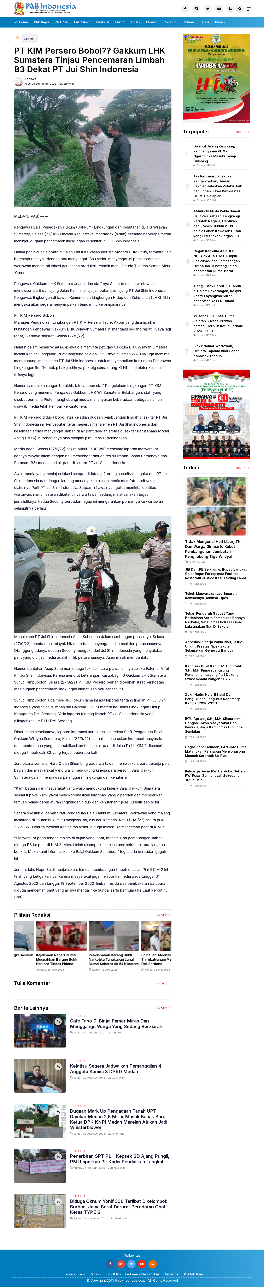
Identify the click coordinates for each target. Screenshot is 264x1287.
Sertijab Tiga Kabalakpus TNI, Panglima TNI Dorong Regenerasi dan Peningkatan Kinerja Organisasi (39, 961)
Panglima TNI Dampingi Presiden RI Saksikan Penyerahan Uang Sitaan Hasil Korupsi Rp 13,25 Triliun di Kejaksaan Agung (92, 963)
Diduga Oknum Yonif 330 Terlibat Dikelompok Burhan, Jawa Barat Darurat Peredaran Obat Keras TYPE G (119, 1206)
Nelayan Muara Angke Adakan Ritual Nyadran (145, 957)
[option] (40, 948)
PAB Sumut (82, 22)
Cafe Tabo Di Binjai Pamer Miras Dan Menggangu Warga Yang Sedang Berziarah (116, 1023)
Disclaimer (172, 1274)
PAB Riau (61, 22)
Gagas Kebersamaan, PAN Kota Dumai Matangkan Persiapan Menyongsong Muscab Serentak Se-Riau (216, 751)
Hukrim (120, 22)
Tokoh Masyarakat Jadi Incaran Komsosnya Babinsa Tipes (211, 595)
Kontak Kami (194, 1274)
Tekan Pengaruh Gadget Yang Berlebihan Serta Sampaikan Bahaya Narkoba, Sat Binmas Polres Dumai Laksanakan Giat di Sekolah (215, 619)
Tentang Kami (74, 1274)
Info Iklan (113, 1274)
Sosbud (170, 22)
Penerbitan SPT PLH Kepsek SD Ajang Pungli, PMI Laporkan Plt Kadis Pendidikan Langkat (119, 1158)
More (219, 22)
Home (21, 22)
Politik (135, 22)
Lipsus (204, 22)
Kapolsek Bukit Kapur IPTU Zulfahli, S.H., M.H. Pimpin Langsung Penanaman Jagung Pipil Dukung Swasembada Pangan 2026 (214, 672)
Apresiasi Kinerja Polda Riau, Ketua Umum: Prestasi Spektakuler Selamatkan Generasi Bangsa (213, 646)
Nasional (102, 22)
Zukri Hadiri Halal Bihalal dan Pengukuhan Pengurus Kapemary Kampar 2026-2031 (212, 698)
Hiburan (188, 22)
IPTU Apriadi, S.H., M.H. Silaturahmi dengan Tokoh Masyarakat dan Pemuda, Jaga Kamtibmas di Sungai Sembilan (214, 725)
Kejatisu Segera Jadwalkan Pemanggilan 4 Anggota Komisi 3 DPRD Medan (115, 1068)
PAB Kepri (41, 22)
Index (164, 915)
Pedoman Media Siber (142, 1274)
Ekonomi (152, 22)
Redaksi (30, 79)
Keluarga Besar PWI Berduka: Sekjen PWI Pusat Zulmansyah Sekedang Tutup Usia (215, 775)
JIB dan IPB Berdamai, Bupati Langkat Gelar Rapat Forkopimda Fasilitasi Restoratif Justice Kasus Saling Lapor (216, 573)
